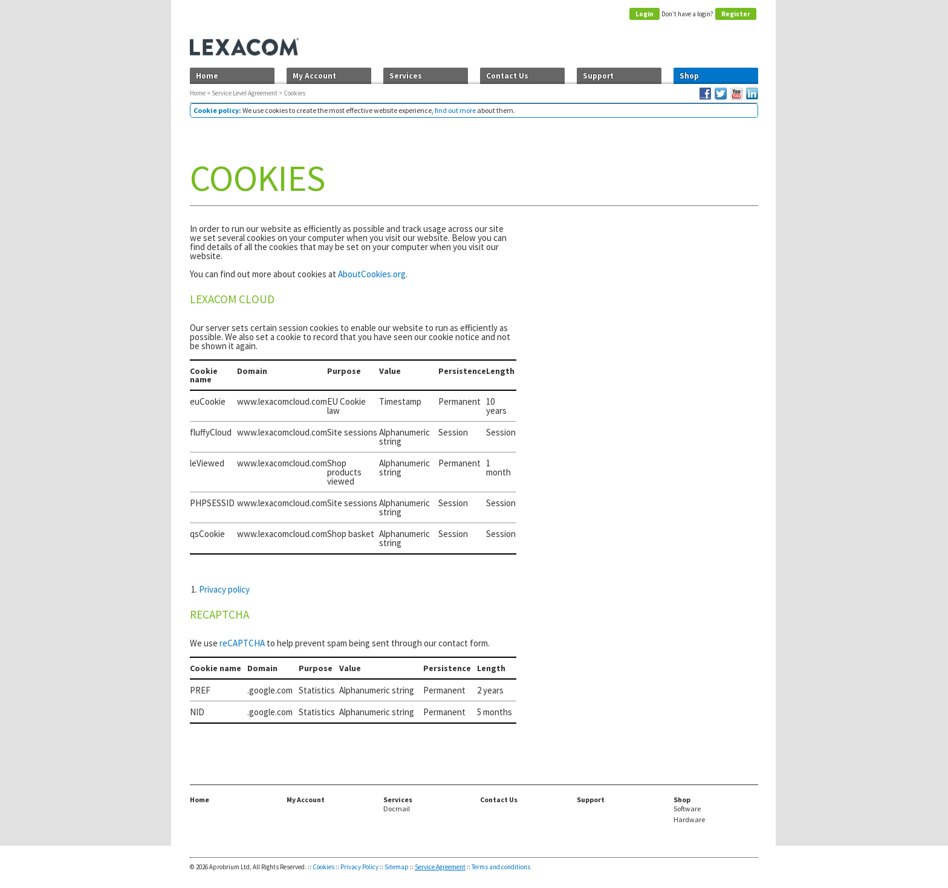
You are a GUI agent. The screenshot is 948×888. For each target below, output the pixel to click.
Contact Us (507, 76)
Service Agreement (440, 867)
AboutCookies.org (372, 274)
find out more (455, 110)
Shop (689, 76)
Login (644, 14)
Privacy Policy (359, 867)
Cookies (323, 867)
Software (687, 808)
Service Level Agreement (245, 93)
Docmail (396, 808)
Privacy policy (224, 589)
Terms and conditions (501, 867)
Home (207, 76)
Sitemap (397, 867)
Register (735, 14)
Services (405, 76)
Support (598, 76)
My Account (314, 76)
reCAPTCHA (242, 643)
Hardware (689, 819)
